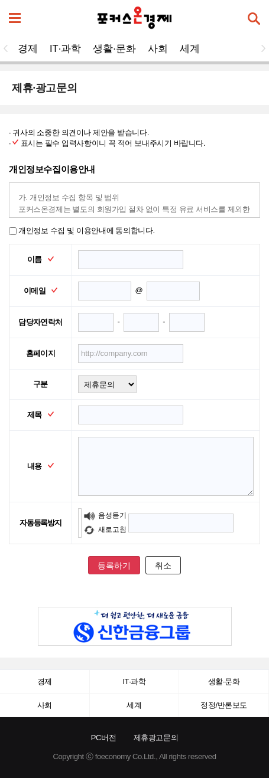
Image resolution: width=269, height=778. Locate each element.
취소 (163, 565)
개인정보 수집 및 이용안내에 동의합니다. (82, 230)
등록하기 (114, 565)
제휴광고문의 (156, 737)
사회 (158, 48)
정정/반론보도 (223, 705)
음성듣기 (105, 515)
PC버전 (103, 737)
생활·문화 (114, 48)
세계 (190, 48)
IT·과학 (65, 48)
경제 (28, 48)
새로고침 (105, 529)
